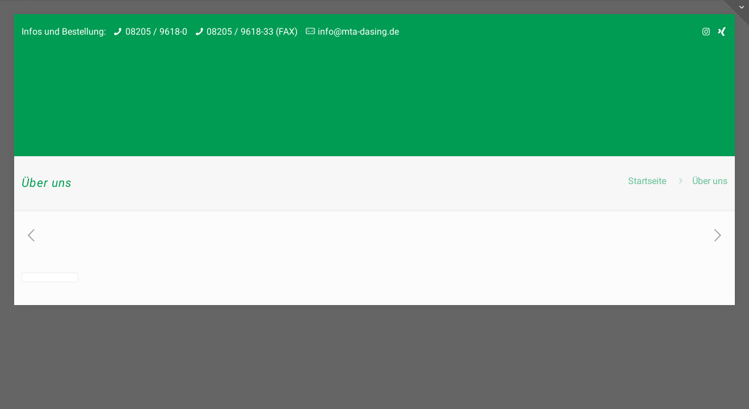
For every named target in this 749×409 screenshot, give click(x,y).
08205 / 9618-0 (156, 31)
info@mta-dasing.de (358, 31)
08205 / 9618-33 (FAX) (252, 31)
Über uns (709, 181)
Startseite (647, 181)
